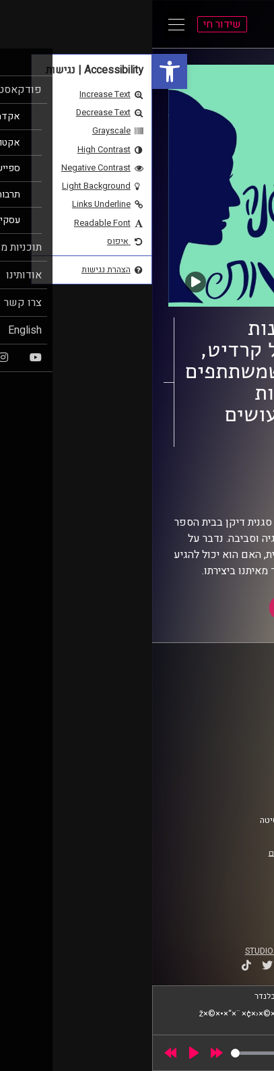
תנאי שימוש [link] (229, 762)
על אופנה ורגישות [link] (191, 478)
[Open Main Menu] (24, 24)
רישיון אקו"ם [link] (138, 853)
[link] (17, 71)
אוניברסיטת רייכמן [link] (217, 708)
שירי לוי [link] (186, 491)
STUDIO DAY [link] (116, 951)
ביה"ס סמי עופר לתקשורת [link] (205, 696)
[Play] (42, 1053)
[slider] (103, 1053)
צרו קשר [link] (235, 788)
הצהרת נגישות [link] (225, 775)
